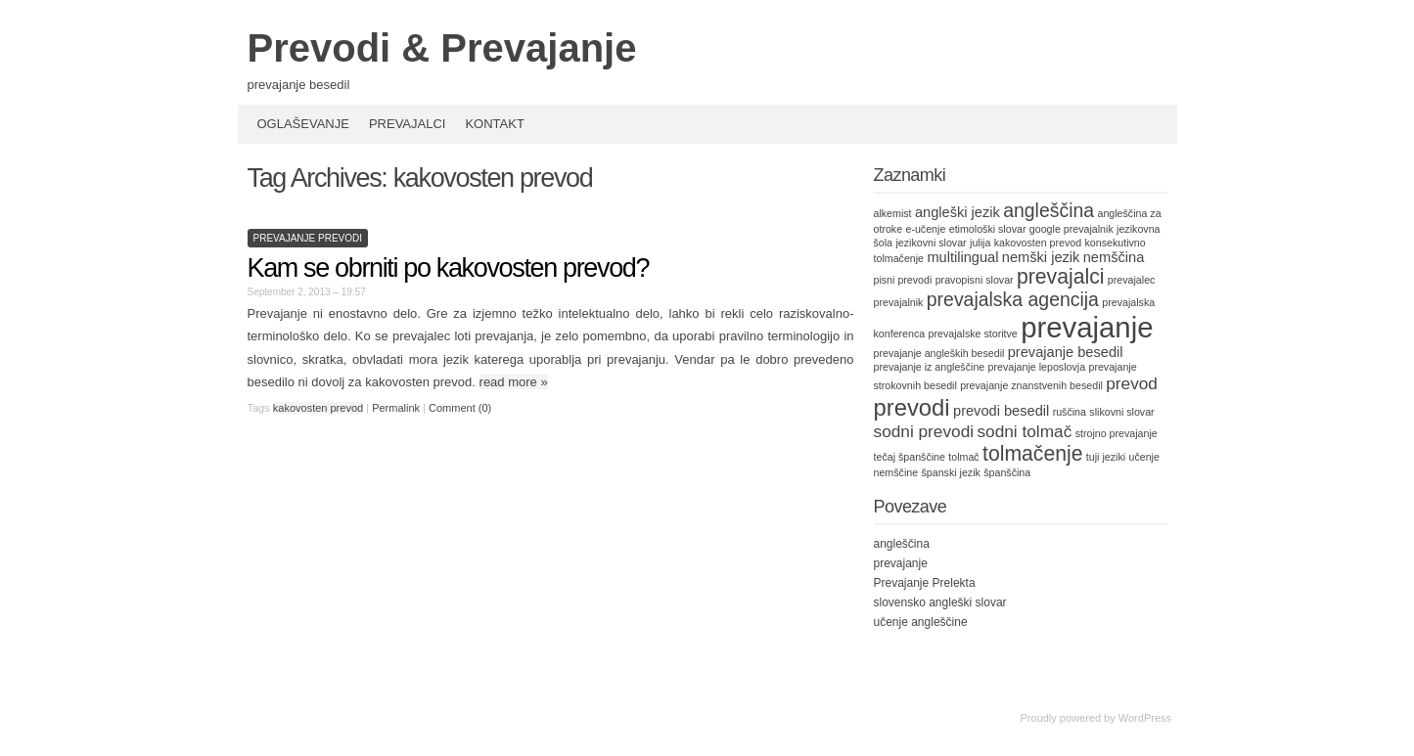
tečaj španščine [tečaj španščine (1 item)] (909, 457)
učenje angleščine (921, 622)
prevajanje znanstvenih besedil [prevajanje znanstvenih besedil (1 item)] (1031, 385)
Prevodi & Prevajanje (442, 47)
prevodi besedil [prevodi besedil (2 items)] (1001, 411)
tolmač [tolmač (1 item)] (963, 457)
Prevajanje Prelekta (925, 583)
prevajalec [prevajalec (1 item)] (1132, 280)
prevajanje (901, 563)
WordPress (1144, 718)
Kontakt (494, 123)
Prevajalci (407, 123)
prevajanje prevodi (308, 238)
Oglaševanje (303, 123)
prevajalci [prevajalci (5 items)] (1061, 276)
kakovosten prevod (318, 408)
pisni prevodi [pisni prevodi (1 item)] (903, 280)
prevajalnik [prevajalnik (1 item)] (899, 302)
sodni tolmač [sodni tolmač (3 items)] (1024, 431)
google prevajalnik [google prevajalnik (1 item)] (1071, 229)
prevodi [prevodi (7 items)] (912, 407)
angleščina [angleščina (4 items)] (1048, 210)
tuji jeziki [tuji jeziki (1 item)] (1105, 457)
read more (513, 382)
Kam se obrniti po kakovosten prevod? (449, 268)
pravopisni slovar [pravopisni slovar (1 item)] (974, 280)
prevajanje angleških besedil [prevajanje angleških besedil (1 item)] (939, 353)
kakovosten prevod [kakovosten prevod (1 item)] (1037, 242)
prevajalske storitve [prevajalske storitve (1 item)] (973, 333)
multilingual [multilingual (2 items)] (962, 257)
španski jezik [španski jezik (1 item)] (950, 472)
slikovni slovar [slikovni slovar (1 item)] (1121, 412)
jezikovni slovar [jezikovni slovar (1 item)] (930, 242)
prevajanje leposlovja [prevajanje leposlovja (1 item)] (1037, 367)
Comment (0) (460, 408)
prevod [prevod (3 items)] (1132, 383)
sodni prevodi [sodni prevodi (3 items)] (924, 431)
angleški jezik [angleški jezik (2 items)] (957, 212)
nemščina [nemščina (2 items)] (1114, 257)
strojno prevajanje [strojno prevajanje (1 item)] (1116, 433)
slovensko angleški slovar (940, 602)
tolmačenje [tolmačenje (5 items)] (1032, 453)
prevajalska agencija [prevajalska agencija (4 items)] (1013, 299)
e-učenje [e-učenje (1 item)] (925, 229)
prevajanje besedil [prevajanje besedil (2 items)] (1065, 352)
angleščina (902, 544)
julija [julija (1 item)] (980, 242)
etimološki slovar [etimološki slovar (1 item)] (987, 229)
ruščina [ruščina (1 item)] (1069, 412)
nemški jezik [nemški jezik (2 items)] (1041, 257)
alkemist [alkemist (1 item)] (893, 213)
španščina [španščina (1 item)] (1006, 472)
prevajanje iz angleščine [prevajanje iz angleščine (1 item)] (929, 367)
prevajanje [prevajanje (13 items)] (1087, 327)
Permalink (396, 408)
